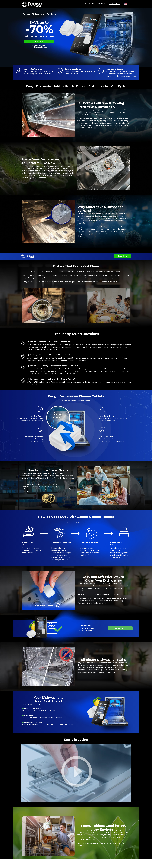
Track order (89, 4)
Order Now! (114, 4)
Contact (101, 4)
